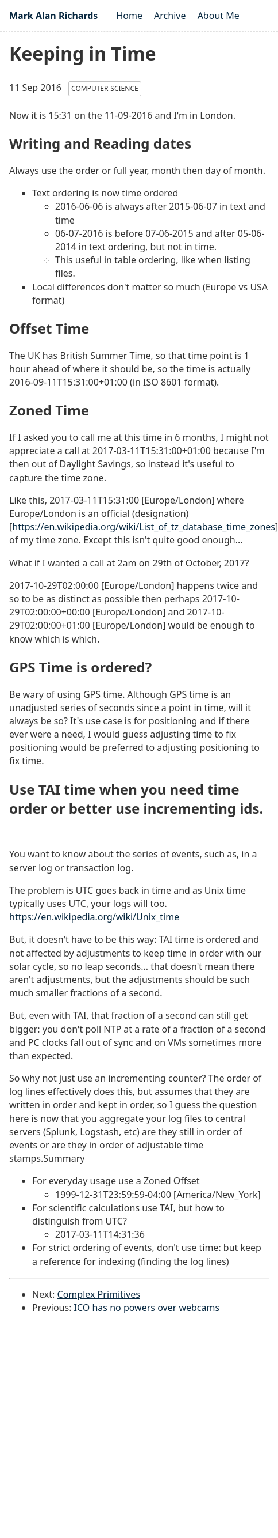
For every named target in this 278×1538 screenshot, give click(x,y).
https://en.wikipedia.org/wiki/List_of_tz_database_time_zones (143, 526)
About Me (219, 15)
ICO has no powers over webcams (147, 1307)
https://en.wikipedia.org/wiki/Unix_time (94, 916)
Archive (170, 15)
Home (129, 15)
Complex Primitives (98, 1294)
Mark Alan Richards (53, 15)
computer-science (104, 88)
